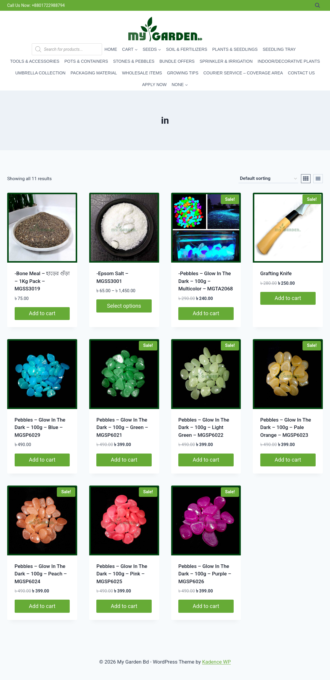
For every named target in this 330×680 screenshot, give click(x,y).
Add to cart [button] (42, 313)
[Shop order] (268, 178)
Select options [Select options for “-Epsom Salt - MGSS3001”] (124, 306)
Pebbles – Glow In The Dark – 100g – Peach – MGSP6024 (41, 573)
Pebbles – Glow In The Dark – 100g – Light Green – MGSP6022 (203, 427)
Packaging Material (94, 73)
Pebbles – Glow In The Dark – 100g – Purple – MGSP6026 (204, 573)
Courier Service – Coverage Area (243, 73)
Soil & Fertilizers (186, 49)
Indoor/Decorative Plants (289, 61)
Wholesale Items (142, 73)
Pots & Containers (86, 61)
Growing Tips (182, 73)
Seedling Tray (279, 49)
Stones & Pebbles (133, 61)
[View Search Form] (317, 5)
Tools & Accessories (35, 61)
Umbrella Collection (40, 73)
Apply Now (154, 84)
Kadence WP (216, 662)
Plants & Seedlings (235, 49)
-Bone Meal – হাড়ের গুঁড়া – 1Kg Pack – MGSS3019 (42, 281)
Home (110, 49)
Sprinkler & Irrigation (226, 61)
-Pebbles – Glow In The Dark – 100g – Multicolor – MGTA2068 (205, 281)
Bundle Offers (176, 61)
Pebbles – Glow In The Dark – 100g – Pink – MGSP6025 (121, 573)
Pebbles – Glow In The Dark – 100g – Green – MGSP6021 (122, 427)
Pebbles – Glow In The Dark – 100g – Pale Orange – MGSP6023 (285, 427)
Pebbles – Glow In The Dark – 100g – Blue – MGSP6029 (40, 427)
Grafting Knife (276, 273)
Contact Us (301, 73)
